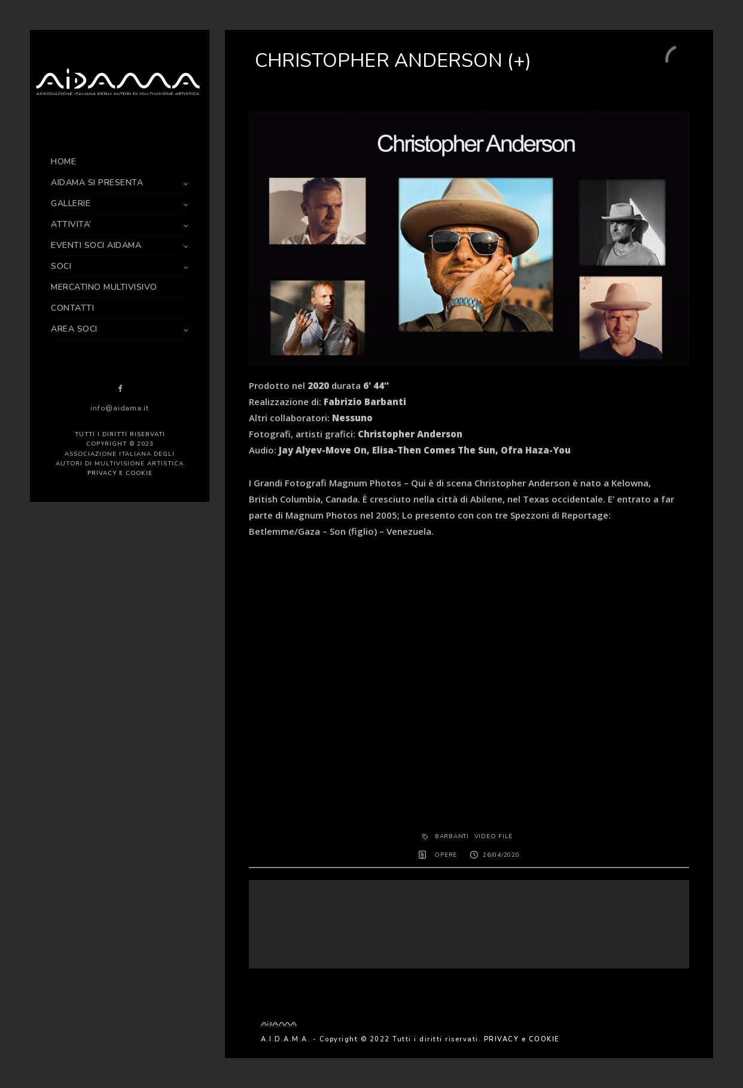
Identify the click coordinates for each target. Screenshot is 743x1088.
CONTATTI (72, 308)
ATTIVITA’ (71, 224)
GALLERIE (70, 203)
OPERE (445, 855)
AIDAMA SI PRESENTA (97, 182)
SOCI (61, 266)
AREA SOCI (74, 329)
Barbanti (452, 836)
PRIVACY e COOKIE (120, 473)
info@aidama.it (119, 408)
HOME (63, 161)
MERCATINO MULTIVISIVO (104, 287)
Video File (493, 836)
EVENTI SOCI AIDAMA (96, 245)
